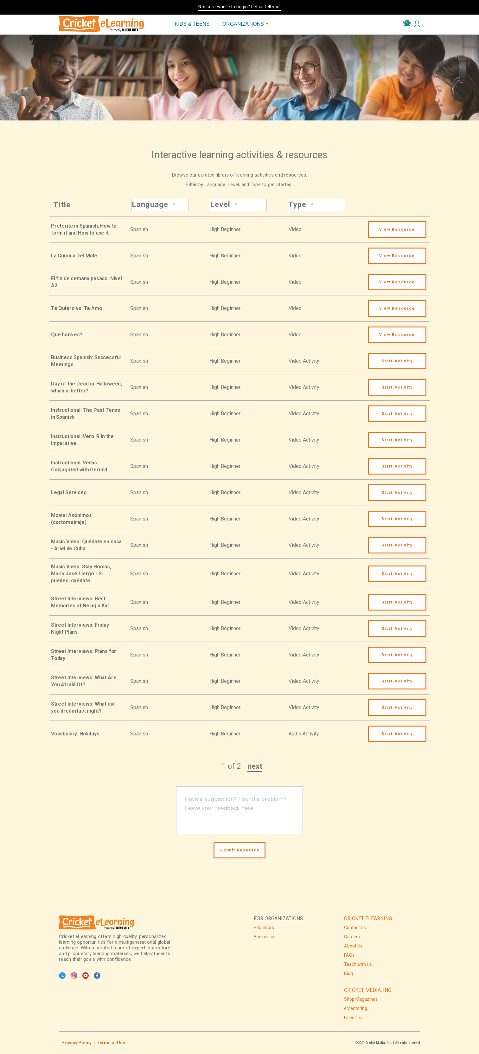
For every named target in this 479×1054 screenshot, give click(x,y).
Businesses (265, 936)
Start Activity (396, 361)
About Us (353, 945)
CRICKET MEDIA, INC (367, 990)
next (254, 766)
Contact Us (355, 927)
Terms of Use (111, 1042)
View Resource (397, 229)
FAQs (349, 955)
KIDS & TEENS (192, 24)
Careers (352, 936)
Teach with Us (358, 964)
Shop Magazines (361, 999)
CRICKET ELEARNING (368, 918)
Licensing (353, 1017)
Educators (264, 927)
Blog (348, 973)
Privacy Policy (76, 1042)
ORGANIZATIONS (245, 24)
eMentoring (355, 1008)
